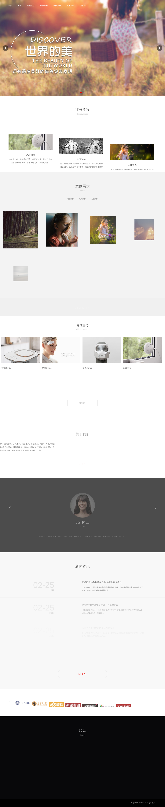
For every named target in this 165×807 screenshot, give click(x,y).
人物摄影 (94, 199)
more (139, 586)
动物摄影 (70, 199)
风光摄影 (82, 199)
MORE (82, 403)
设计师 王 (82, 525)
